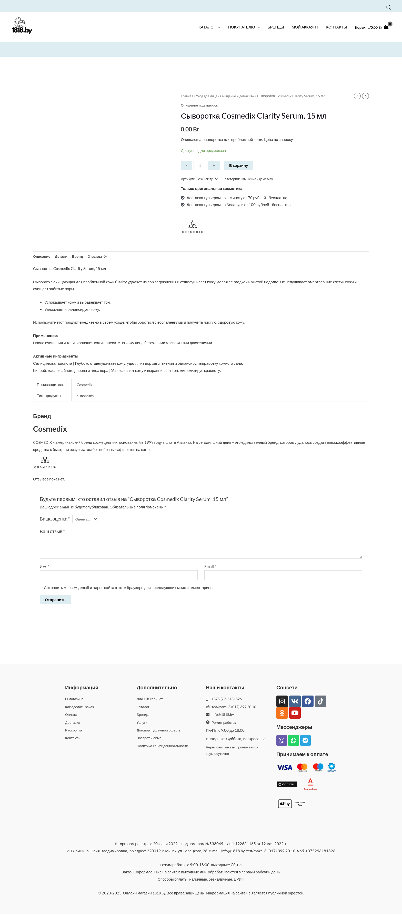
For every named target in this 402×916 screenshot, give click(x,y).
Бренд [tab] (81, 256)
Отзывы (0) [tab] (102, 256)
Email (210, 568)
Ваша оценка (55, 520)
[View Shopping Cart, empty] (370, 29)
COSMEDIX (43, 443)
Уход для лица (208, 95)
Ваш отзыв (52, 533)
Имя (44, 568)
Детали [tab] (63, 256)
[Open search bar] (388, 5)
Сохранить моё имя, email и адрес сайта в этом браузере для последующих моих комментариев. (128, 590)
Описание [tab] (42, 256)
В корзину (239, 164)
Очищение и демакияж (241, 95)
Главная (187, 95)
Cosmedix (85, 385)
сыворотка (86, 396)
